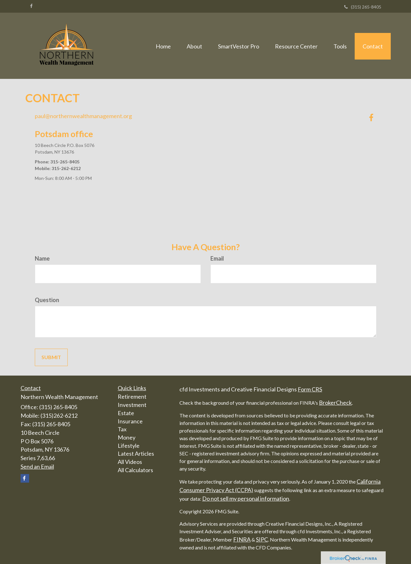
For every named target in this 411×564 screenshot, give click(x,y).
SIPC (262, 539)
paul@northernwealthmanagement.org (83, 115)
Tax (122, 429)
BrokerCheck (335, 402)
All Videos (130, 461)
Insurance (130, 421)
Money (126, 437)
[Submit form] (51, 357)
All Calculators (135, 469)
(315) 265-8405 (362, 7)
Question (47, 299)
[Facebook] (31, 6)
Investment (132, 404)
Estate (126, 412)
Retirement (132, 396)
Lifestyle (129, 445)
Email (217, 258)
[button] (194, 45)
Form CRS (310, 389)
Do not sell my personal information (245, 498)
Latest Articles (136, 453)
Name (42, 258)
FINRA (242, 539)
